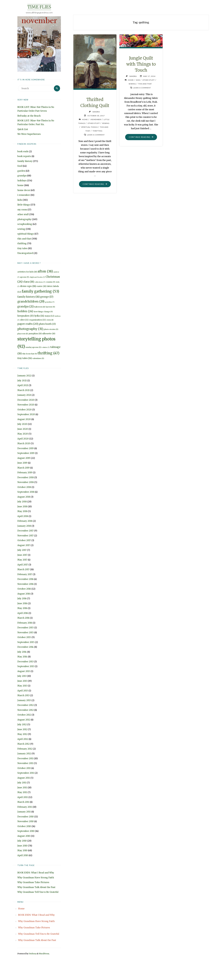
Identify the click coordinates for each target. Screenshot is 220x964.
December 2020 (25, 400)
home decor (23, 190)
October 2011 (24, 768)
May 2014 (22, 656)
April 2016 (22, 613)
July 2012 (22, 724)
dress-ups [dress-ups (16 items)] (28, 286)
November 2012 (25, 710)
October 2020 (24, 409)
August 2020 (24, 419)
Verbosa (32, 953)
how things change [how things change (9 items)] (43, 312)
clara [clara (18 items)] (28, 281)
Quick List (22, 129)
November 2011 (25, 763)
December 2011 (25, 758)
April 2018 (22, 516)
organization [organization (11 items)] (37, 320)
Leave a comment (96, 134)
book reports (24, 156)
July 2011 (21, 782)
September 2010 (25, 831)
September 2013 (25, 666)
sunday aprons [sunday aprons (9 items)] (33, 347)
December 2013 (25, 661)
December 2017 (25, 530)
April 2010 (22, 855)
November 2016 (25, 584)
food (19, 166)
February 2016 (24, 622)
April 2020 (23, 438)
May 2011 (22, 792)
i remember (23, 195)
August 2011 (23, 778)
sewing (21, 229)
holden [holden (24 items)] (25, 311)
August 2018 (23, 496)
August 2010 (23, 836)
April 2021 (22, 385)
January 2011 (24, 811)
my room (22, 209)
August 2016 (23, 593)
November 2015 (25, 632)
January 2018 (24, 526)
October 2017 (24, 540)
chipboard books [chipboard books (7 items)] (37, 277)
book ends (22, 151)
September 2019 (25, 453)
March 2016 (23, 618)
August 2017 (23, 545)
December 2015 (25, 627)
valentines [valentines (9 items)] (38, 358)
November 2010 (25, 821)
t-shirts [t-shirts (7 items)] (46, 347)
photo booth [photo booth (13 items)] (47, 324)
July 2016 (22, 598)
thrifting (22, 243)
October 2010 (24, 826)
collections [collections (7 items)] (40, 282)
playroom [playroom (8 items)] (22, 334)
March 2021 (23, 390)
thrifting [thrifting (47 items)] (48, 353)
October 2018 (24, 487)
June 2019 (22, 463)
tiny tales (22, 248)
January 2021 (24, 395)
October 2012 (24, 715)
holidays (22, 180)
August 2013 (23, 671)
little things (23, 204)
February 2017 (24, 574)
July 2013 (22, 676)
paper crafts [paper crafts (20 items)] (27, 323)
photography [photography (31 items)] (30, 329)
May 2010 (22, 850)
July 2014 (22, 652)
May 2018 (22, 511)
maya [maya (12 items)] (49, 316)
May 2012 (22, 734)
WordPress (44, 953)
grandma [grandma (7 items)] (49, 302)
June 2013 (22, 681)
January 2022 (24, 375)
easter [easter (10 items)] (41, 286)
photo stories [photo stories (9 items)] (51, 329)
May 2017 (22, 560)
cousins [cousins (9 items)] (50, 282)
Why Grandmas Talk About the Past (36, 887)
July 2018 (22, 501)
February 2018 (24, 521)
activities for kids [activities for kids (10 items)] (27, 272)
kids (19, 200)
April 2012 (22, 739)
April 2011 (22, 797)
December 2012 (25, 705)
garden (21, 171)
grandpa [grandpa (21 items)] (25, 306)
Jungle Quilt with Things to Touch (141, 63)
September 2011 (25, 773)
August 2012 (23, 719)
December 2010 (25, 816)
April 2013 (22, 690)
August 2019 (23, 458)
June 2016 (22, 603)
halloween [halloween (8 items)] (39, 307)
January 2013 (24, 700)
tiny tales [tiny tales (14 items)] (24, 358)
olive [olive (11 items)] (24, 320)
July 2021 (22, 380)
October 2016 (24, 589)
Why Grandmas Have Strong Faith (35, 877)
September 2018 (25, 492)
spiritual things (25, 233)
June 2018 (22, 506)
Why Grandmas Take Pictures (33, 882)
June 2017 (22, 555)
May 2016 (22, 608)
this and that (24, 238)
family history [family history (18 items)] (28, 296)
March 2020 (23, 443)
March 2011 (23, 802)
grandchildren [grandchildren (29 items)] (30, 301)
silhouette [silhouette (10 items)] (48, 333)
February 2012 (24, 748)
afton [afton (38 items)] (45, 271)
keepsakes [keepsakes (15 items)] (25, 315)
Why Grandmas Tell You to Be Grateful (37, 892)
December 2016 (25, 579)
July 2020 (22, 424)
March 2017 (23, 569)
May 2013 (22, 686)
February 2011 (24, 807)
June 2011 (22, 787)
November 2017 (25, 535)
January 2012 (24, 753)
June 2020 (22, 429)
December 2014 (25, 647)
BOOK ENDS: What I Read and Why (35, 872)
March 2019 (23, 467)
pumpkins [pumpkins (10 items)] (35, 333)
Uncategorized (25, 253)
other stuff (23, 214)
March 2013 (23, 695)
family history (24, 161)
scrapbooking (24, 224)
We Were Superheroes (29, 134)
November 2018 (25, 482)
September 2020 (26, 414)
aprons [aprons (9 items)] (24, 277)
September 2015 (25, 642)
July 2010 (22, 841)
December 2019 (25, 448)
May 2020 (22, 434)
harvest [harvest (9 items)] (50, 307)
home (20, 185)
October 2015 (24, 637)
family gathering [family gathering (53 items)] (40, 291)
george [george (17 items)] (46, 296)
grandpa (22, 175)
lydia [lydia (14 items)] (39, 315)
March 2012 (23, 744)
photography (24, 219)
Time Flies (39, 7)
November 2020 (25, 404)
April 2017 (22, 564)
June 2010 (22, 845)
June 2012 (22, 729)
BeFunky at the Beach (29, 115)
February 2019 (24, 472)
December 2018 (25, 477)
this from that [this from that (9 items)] (29, 354)
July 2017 (22, 550)
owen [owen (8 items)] (49, 320)
